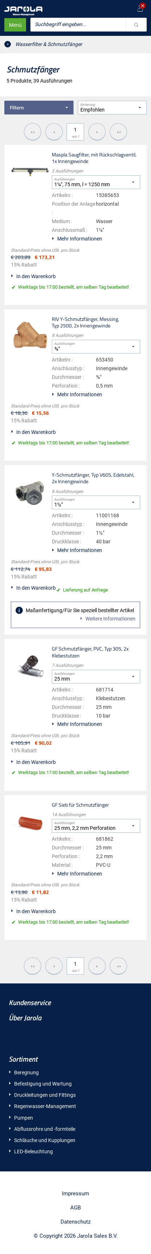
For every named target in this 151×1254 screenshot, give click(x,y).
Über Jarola (25, 1017)
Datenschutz (75, 1222)
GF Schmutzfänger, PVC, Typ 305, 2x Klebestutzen (90, 652)
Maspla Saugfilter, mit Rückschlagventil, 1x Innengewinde (94, 158)
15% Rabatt (24, 265)
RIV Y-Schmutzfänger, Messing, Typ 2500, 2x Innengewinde (85, 322)
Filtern (42, 107)
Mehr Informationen (79, 239)
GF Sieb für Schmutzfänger (80, 804)
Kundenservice (30, 1002)
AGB (75, 1207)
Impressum (75, 1193)
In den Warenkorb (36, 276)
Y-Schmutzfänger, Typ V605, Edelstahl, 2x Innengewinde (93, 478)
